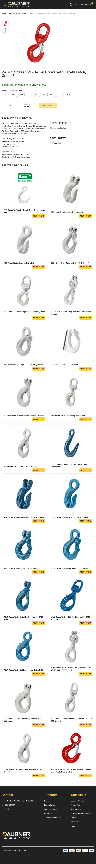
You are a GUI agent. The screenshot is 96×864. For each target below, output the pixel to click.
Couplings (48, 813)
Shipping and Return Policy (81, 813)
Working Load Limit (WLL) (12, 91)
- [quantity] (20, 107)
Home (4, 13)
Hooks (24, 13)
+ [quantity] (20, 104)
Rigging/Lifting (14, 13)
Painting (47, 801)
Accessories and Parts (53, 818)
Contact (74, 818)
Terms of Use (76, 809)
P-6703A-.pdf (55, 143)
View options (38, 216)
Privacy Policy (76, 805)
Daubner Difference (78, 801)
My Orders (75, 822)
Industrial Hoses (50, 809)
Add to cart (48, 105)
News (73, 826)
